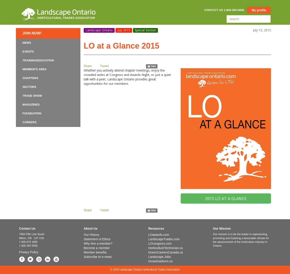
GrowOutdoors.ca (160, 261)
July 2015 (123, 30)
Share (88, 66)
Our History (91, 234)
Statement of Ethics (97, 239)
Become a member (97, 248)
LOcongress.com (160, 243)
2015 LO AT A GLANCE (225, 198)
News (27, 42)
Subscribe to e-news (98, 257)
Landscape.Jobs (159, 257)
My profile (259, 10)
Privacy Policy (28, 252)
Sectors (29, 87)
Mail (152, 66)
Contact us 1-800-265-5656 (224, 10)
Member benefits (95, 252)
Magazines (31, 104)
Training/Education (38, 60)
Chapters (30, 78)
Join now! (32, 33)
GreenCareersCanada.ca (165, 252)
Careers (30, 122)
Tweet (104, 66)
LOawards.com (158, 234)
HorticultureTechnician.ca (165, 248)
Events (28, 51)
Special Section (145, 30)
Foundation (32, 113)
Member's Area (35, 69)
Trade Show (32, 95)
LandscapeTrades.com (164, 239)
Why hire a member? (98, 243)
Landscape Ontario (99, 30)
